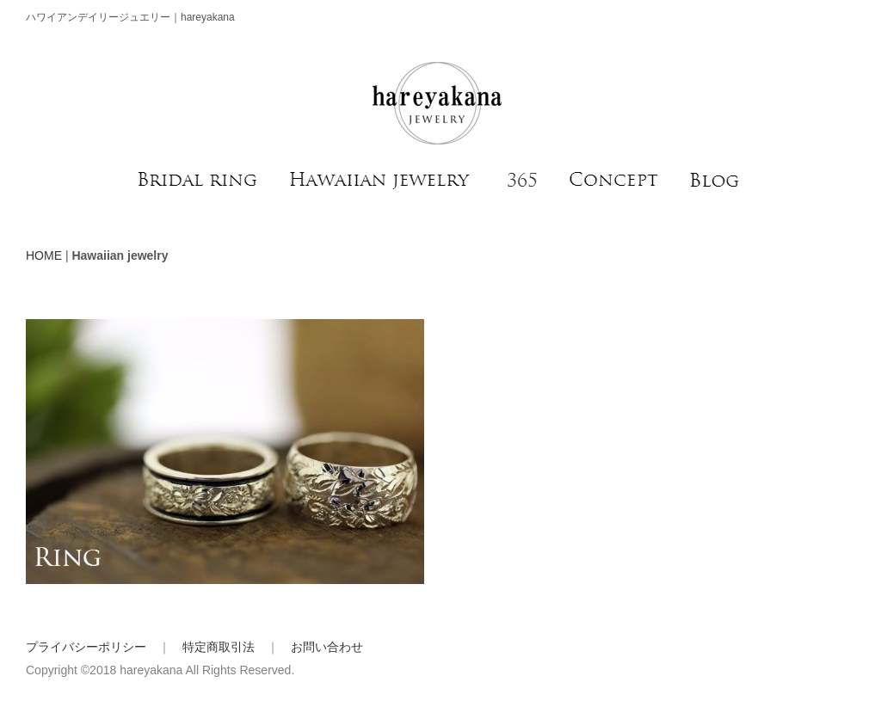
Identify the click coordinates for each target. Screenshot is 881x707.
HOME (44, 255)
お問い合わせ (327, 647)
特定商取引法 (218, 647)
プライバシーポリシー (86, 647)
